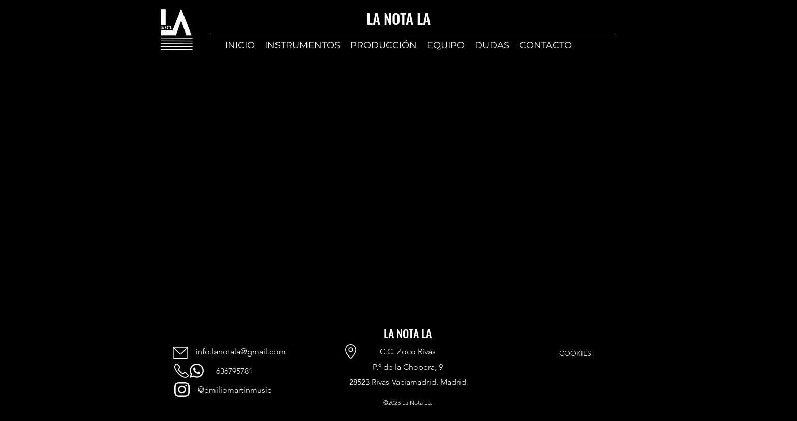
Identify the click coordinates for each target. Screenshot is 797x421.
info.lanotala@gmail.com (241, 352)
